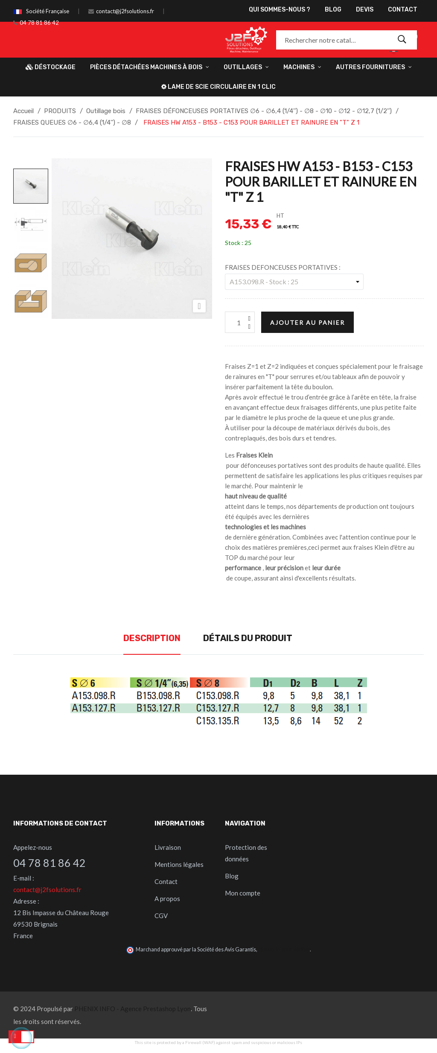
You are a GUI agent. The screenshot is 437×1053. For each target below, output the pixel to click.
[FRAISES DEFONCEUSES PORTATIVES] (294, 282)
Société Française (47, 11)
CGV (161, 915)
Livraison (167, 847)
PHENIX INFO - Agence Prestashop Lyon (132, 1008)
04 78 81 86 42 (39, 22)
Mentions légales (179, 864)
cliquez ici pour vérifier (284, 949)
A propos (167, 898)
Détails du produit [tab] (247, 638)
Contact (166, 881)
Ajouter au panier (307, 322)
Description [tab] (152, 638)
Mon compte (242, 893)
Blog (232, 876)
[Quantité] (240, 322)
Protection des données (246, 853)
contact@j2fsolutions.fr (125, 11)
